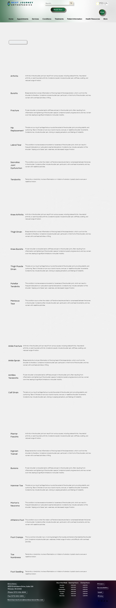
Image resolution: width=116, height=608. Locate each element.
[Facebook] (99, 601)
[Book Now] (58, 10)
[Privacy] (101, 583)
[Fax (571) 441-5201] (16, 595)
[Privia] (100, 595)
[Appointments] (18, 42)
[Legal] (100, 592)
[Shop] (102, 12)
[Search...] (55, 3)
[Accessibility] (102, 587)
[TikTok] (104, 601)
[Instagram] (102, 601)
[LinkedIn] (107, 601)
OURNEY (28, 3)
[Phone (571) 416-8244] (17, 592)
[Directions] (12, 583)
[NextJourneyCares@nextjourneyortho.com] (25, 599)
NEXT (15, 3)
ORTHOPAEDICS (22, 5)
